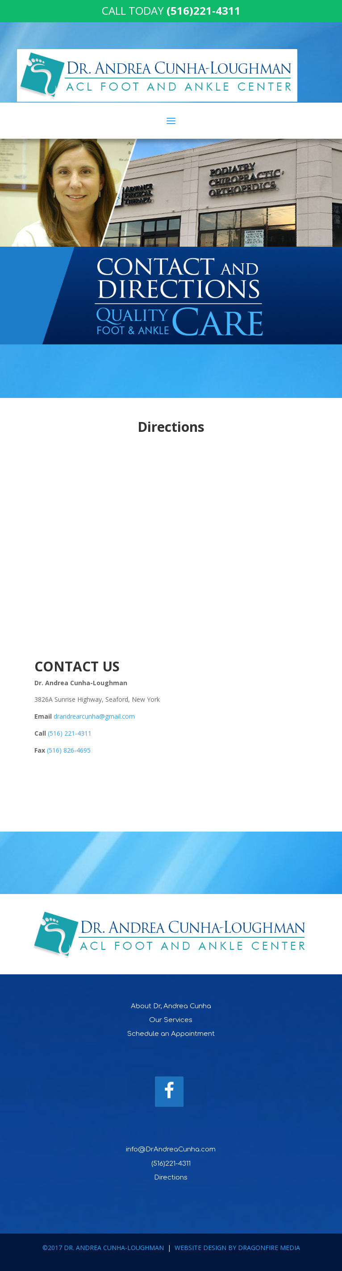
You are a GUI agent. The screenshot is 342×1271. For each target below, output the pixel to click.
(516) (55, 750)
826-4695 (77, 750)
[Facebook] (169, 1091)
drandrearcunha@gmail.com (94, 716)
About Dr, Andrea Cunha (171, 1006)
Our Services (170, 1020)
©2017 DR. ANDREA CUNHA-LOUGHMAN (103, 1247)
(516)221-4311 (171, 1163)
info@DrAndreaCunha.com (171, 1149)
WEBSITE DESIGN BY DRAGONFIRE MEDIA (237, 1247)
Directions (171, 1177)
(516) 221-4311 (70, 733)
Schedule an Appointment (171, 1034)
